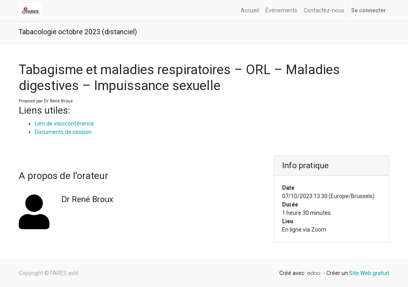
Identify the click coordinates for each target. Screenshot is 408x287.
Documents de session (63, 132)
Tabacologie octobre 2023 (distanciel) (78, 32)
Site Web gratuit (369, 273)
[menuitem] (249, 10)
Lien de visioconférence (64, 123)
